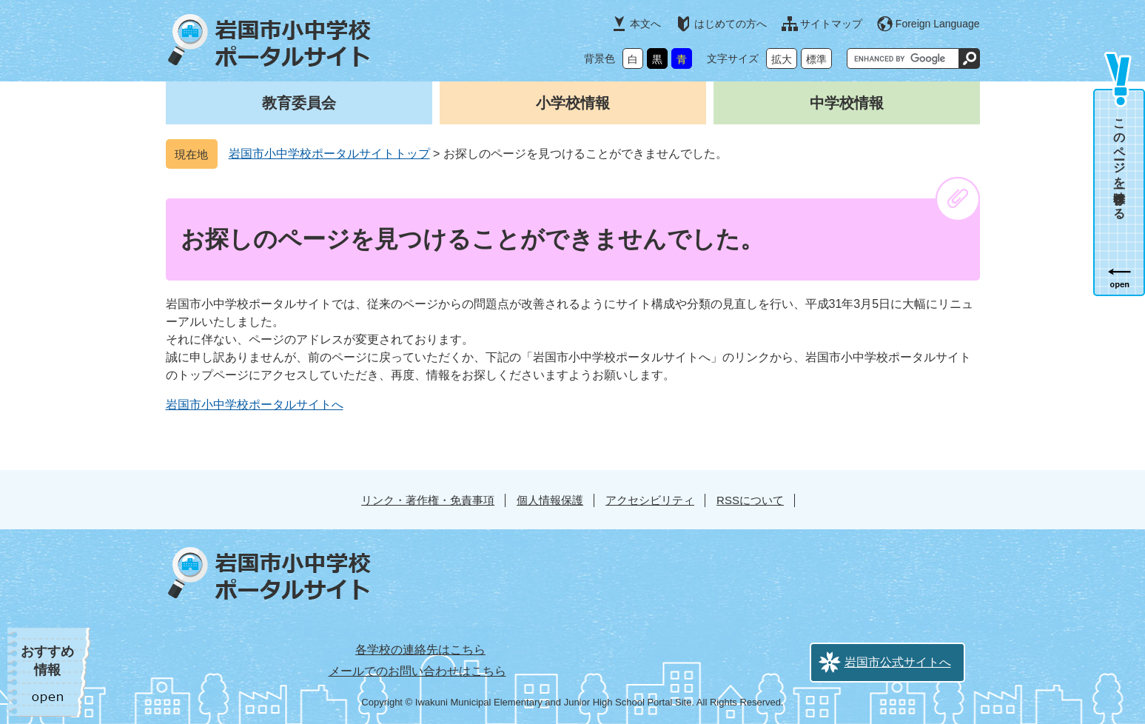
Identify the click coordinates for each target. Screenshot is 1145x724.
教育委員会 (299, 103)
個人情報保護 (550, 500)
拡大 (781, 59)
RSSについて (750, 500)
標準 (816, 59)
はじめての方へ (730, 24)
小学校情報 (573, 103)
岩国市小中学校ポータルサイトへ (254, 404)
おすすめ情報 (47, 660)
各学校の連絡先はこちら (420, 649)
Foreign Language (938, 24)
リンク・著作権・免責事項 (427, 500)
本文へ (645, 24)
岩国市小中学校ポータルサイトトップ (329, 153)
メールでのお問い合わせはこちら (417, 671)
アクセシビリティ (649, 500)
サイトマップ (831, 24)
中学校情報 (847, 103)
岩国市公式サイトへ (898, 662)
